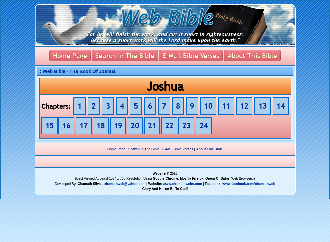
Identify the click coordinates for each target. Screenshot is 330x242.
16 (66, 125)
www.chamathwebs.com (182, 184)
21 (152, 125)
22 (169, 125)
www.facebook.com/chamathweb (248, 184)
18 (101, 125)
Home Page (116, 149)
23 (186, 125)
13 (263, 106)
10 (208, 106)
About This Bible (209, 149)
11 (226, 106)
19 (118, 125)
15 (50, 125)
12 (244, 106)
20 (135, 125)
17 (84, 125)
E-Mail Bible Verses (177, 149)
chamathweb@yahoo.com (124, 184)
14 (281, 106)
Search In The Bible (144, 149)
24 (204, 125)
